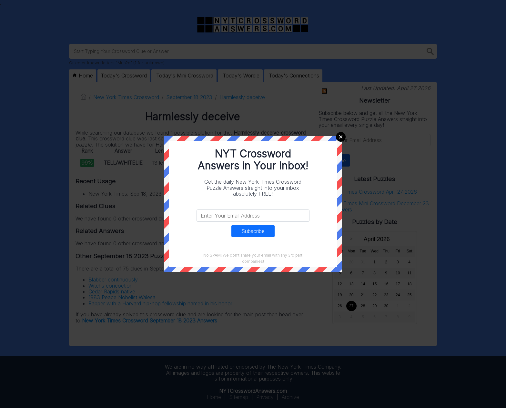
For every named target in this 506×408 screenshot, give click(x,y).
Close (341, 137)
